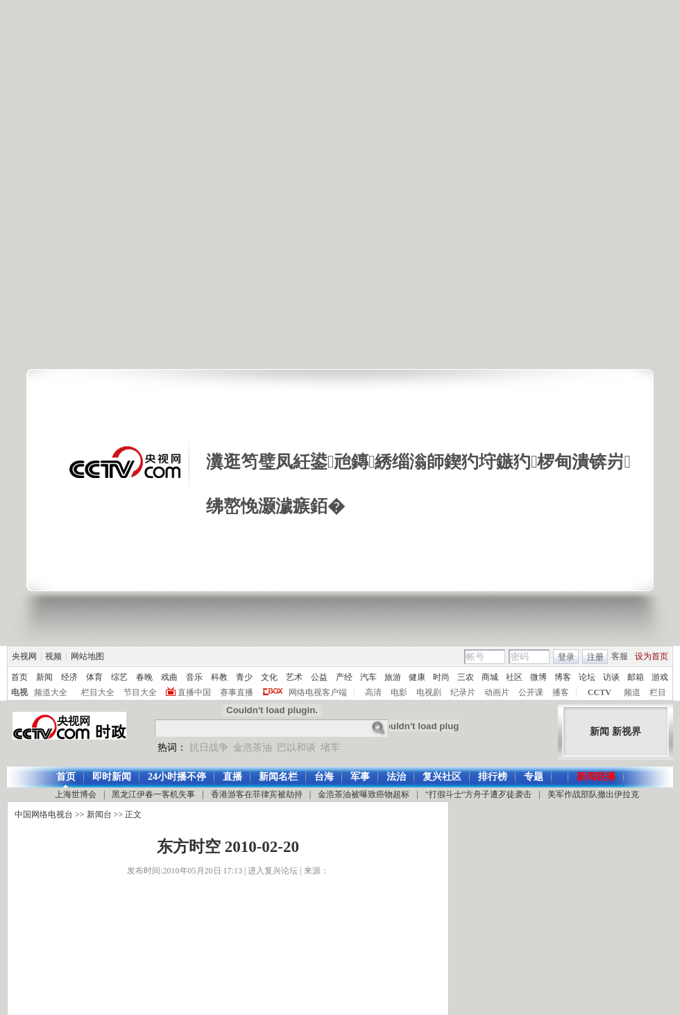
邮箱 (635, 677)
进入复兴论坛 (273, 871)
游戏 (660, 677)
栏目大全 (97, 692)
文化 (269, 677)
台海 (324, 776)
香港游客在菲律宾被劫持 (257, 794)
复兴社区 (442, 776)
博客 (562, 677)
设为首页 (651, 656)
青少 (244, 677)
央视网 (24, 656)
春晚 (144, 677)
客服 (619, 656)
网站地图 (87, 656)
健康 (417, 677)
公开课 (530, 692)
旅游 (392, 677)
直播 (232, 776)
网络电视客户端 (318, 692)
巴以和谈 (296, 747)
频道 (632, 692)
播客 (560, 692)
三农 (465, 677)
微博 (538, 677)
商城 (490, 677)
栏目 (657, 692)
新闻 (44, 677)
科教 (219, 677)
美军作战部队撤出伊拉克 (593, 794)
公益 (319, 677)
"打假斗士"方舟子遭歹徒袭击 (478, 794)
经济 (69, 677)
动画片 (496, 692)
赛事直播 (236, 692)
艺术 (294, 677)
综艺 (119, 677)
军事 (360, 776)
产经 (344, 677)
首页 (19, 677)
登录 (566, 657)
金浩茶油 (252, 747)
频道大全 (50, 692)
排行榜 (492, 776)
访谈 (611, 677)
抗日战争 (208, 747)
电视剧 (428, 692)
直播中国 (194, 692)
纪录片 (462, 692)
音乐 (194, 677)
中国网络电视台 (44, 814)
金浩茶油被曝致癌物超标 (363, 794)
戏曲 (169, 677)
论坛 (587, 677)
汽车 (368, 677)
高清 (373, 692)
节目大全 (140, 692)
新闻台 (99, 814)
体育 (94, 677)
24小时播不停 (177, 776)
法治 (396, 776)
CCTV (599, 692)
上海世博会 (75, 794)
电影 (399, 692)
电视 (19, 692)
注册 (595, 657)
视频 (53, 656)
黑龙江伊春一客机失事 (153, 794)
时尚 (441, 677)
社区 (514, 677)
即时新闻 (111, 776)
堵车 (330, 747)
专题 (533, 776)
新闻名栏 (278, 776)
